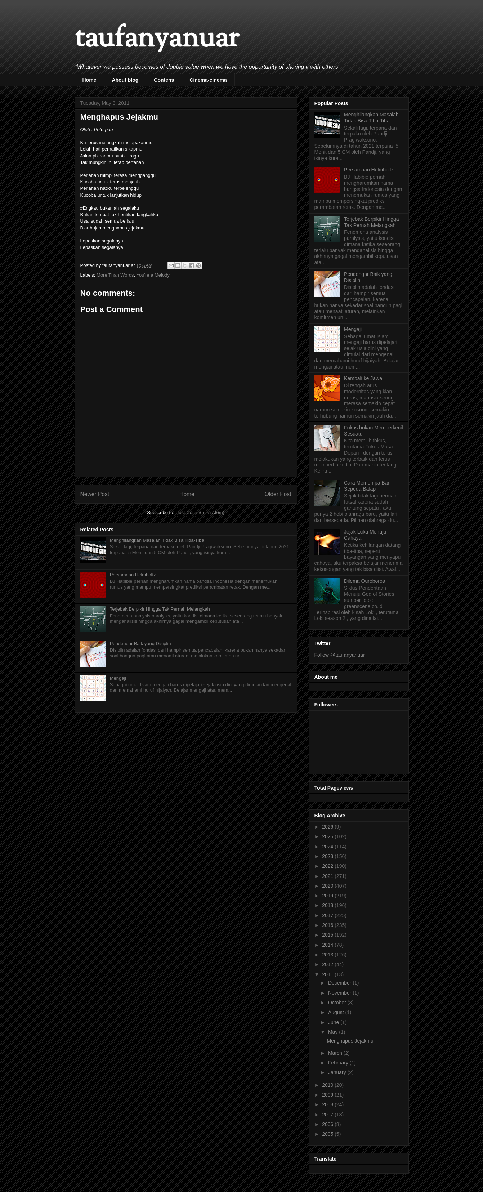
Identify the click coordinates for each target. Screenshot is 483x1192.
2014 (328, 945)
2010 (328, 1085)
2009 (328, 1095)
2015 (328, 935)
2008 (328, 1104)
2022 (328, 866)
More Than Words (115, 275)
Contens (164, 80)
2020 (328, 886)
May (333, 1032)
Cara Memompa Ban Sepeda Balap (367, 486)
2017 (328, 915)
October (338, 1002)
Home (89, 80)
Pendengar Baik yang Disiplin (140, 643)
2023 (328, 856)
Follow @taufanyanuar (339, 655)
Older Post (278, 494)
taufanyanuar (157, 39)
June (334, 1022)
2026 (328, 827)
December (340, 983)
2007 (328, 1114)
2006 (328, 1124)
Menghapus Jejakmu (350, 1041)
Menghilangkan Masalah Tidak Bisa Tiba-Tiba (157, 540)
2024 (328, 846)
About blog (125, 80)
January (338, 1072)
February (339, 1063)
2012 (328, 964)
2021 (328, 876)
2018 (328, 905)
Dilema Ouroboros (364, 581)
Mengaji (118, 678)
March (336, 1053)
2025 (328, 836)
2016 (328, 925)
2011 (328, 974)
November (340, 993)
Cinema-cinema (208, 80)
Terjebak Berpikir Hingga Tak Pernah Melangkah (160, 609)
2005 (328, 1134)
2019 (328, 895)
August (336, 1012)
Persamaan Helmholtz (133, 574)
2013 (328, 954)
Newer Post (94, 494)
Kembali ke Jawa (363, 378)
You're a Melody (153, 275)
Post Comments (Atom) (200, 512)
